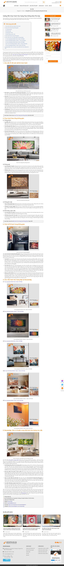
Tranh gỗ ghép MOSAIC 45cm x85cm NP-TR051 (13, 281)
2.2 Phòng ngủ (8, 30)
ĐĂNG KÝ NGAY (52, 61)
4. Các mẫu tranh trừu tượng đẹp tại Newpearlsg (14, 37)
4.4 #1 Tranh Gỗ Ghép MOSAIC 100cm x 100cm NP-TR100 (16, 43)
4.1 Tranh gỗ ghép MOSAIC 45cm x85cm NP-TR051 (15, 38)
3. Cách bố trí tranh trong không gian (12, 35)
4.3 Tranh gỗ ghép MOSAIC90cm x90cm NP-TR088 (14, 42)
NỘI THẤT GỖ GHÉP (33, 5)
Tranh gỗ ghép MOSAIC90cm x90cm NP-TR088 (13, 341)
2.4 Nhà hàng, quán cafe (10, 34)
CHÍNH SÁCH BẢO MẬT (42, 551)
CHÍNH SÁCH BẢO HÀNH (42, 550)
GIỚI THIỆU (16, 5)
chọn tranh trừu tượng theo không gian (20, 54)
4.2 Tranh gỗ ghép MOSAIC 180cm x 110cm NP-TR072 (15, 40)
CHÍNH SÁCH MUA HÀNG (43, 553)
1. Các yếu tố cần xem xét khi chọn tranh (12, 26)
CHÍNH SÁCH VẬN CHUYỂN (43, 548)
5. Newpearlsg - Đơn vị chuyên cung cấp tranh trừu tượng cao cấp (16, 47)
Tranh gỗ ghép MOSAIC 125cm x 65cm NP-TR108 (14, 400)
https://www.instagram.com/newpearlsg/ (16, 506)
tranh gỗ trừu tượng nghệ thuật (14, 459)
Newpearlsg (23, 492)
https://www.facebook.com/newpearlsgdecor (17, 504)
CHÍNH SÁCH (41, 5)
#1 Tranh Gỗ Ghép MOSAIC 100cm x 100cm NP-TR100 (15, 370)
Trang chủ (19, 10)
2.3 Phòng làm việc (9, 32)
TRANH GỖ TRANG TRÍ (24, 5)
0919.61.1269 (58, 1)
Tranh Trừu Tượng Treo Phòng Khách (21, 115)
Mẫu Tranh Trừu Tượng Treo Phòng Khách (20, 221)
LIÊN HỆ (50, 5)
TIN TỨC (46, 5)
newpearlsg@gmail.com (56, 2)
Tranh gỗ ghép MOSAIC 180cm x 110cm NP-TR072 (14, 311)
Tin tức (23, 10)
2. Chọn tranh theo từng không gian (11, 27)
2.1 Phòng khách (8, 29)
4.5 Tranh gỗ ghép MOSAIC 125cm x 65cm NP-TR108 (15, 45)
